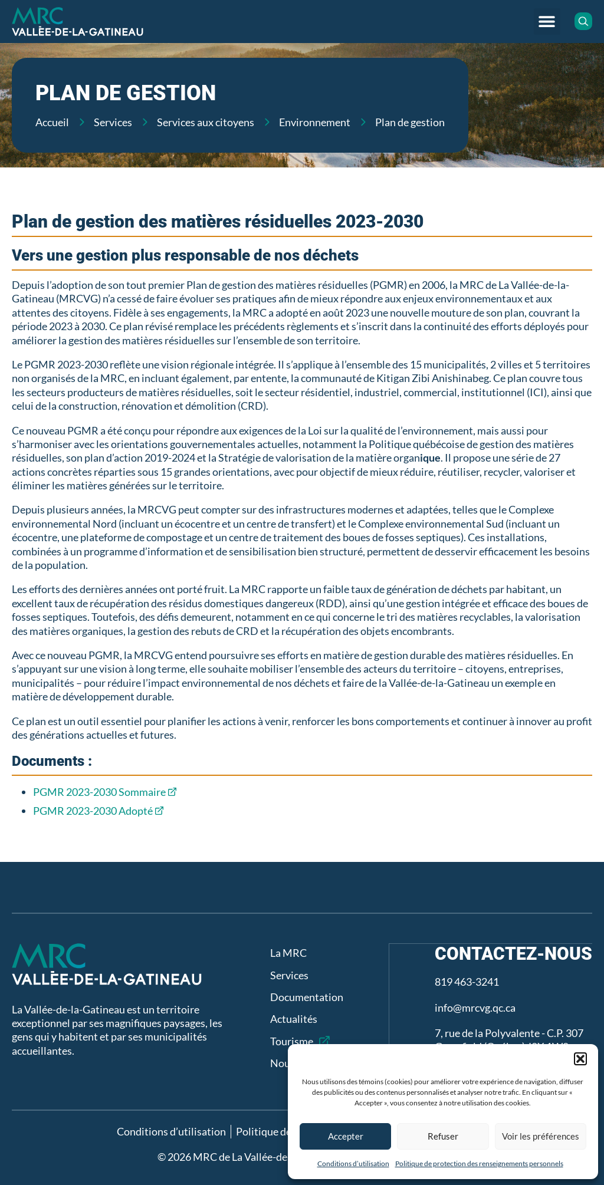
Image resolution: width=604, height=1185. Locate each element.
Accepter (345, 1136)
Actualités (293, 1018)
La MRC (288, 952)
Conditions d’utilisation (353, 1163)
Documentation (306, 996)
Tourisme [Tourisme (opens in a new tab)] (291, 1041)
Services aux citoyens (205, 122)
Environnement (314, 122)
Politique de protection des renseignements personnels (479, 1163)
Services (113, 122)
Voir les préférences (540, 1136)
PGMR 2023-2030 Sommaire (99, 791)
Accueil (52, 122)
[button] (580, 1059)
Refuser (443, 1136)
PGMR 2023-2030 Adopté (93, 810)
